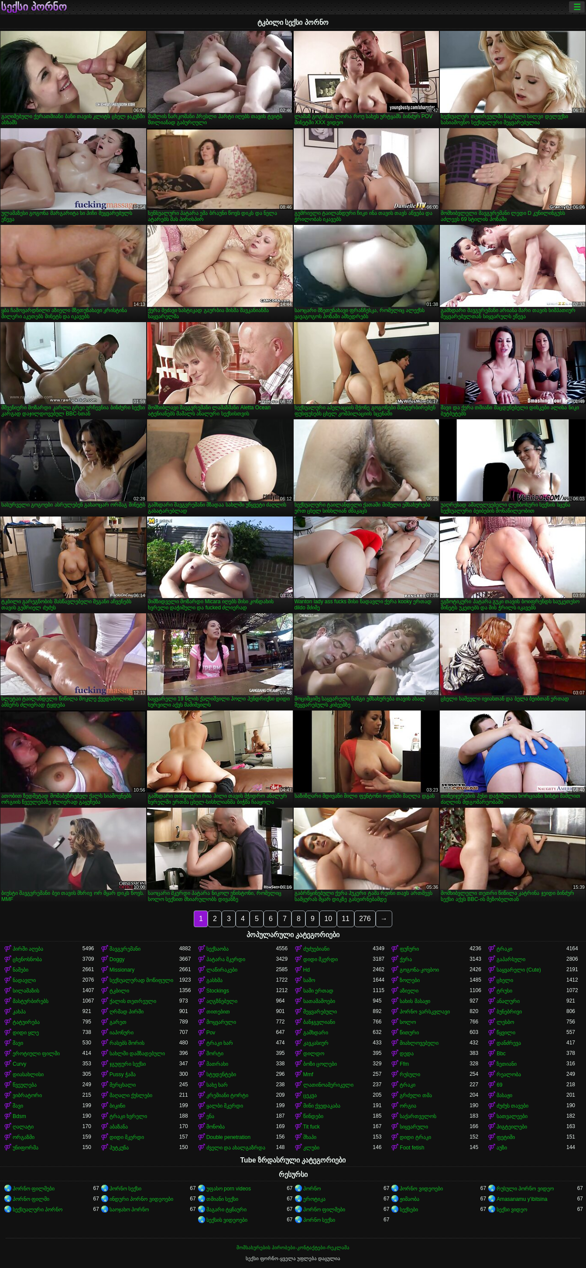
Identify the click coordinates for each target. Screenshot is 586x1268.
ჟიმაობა (409, 1199)
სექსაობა (217, 949)
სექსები (409, 1210)
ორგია (408, 1106)
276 (365, 918)
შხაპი (309, 1137)
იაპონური (122, 1033)
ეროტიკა (314, 1199)
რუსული (410, 1074)
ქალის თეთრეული (133, 1001)
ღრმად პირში (127, 1012)
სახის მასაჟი (415, 1001)
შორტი (214, 1053)
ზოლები (410, 980)
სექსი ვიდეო (512, 1210)
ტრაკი (504, 949)
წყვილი (506, 1033)
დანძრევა (509, 1043)
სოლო (408, 1022)
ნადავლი (24, 980)
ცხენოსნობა (27, 959)
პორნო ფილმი (31, 1199)
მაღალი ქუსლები (131, 1095)
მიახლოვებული (419, 1043)
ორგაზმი (23, 1137)
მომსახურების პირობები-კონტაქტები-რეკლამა (292, 1247)
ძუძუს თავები (512, 1106)
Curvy (19, 1064)
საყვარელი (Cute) (519, 970)
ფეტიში (506, 1137)
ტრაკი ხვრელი (128, 1116)
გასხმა (214, 980)
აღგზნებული (221, 1001)
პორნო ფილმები (34, 1189)
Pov (211, 1033)
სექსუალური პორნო (37, 1210)
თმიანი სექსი (222, 1199)
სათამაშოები (319, 1001)
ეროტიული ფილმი (36, 1053)
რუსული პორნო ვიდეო (525, 1189)
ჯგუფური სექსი (128, 1064)
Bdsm (19, 1116)
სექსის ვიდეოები (226, 1220)
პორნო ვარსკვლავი (424, 1012)
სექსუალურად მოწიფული (141, 980)
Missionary (122, 970)
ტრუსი (504, 991)
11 (346, 918)
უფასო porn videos (228, 1189)
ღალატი (23, 1127)
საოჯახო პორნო (129, 1210)
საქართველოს (418, 1116)
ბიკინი (117, 1106)
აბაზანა (119, 1127)
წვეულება (25, 1085)
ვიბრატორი (27, 1095)
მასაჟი (504, 1095)
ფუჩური (409, 949)
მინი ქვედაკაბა (321, 1106)
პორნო (312, 1189)
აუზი (502, 1148)
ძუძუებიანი (316, 949)
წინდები (313, 1116)
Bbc (501, 1053)
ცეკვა (310, 1095)
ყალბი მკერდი (224, 1106)
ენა (210, 1116)
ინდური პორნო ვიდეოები (141, 1199)
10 (328, 918)
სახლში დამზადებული (137, 1053)
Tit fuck (311, 1127)
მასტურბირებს (30, 1001)
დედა (407, 1053)
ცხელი (505, 980)
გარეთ (118, 1022)
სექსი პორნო (34, 7)
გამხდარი (315, 1033)
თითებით (218, 1012)
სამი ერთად (318, 991)
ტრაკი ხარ (219, 1043)
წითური (409, 1033)
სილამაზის (26, 991)
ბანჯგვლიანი (319, 1022)
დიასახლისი (28, 1074)
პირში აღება (28, 949)
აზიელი (409, 991)
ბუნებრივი (509, 1012)
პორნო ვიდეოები (421, 1189)
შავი (18, 1043)
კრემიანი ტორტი (227, 1095)
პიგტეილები (512, 1127)
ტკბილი (119, 991)
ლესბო (505, 1022)
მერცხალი (123, 1085)
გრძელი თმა (416, 1095)
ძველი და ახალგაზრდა (236, 1148)
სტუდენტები (221, 1074)
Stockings (217, 991)
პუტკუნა (119, 1148)
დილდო (313, 1053)
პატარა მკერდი (225, 959)
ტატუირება (26, 1022)
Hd (306, 970)
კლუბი (311, 1148)
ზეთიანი (507, 1064)
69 (499, 1085)
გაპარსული (511, 959)
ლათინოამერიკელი (328, 1085)
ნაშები (20, 970)
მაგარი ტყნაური (226, 1210)
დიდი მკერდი (320, 959)
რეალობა (509, 1074)
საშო (309, 980)
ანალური (508, 1001)
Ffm (404, 1064)
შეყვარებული (320, 1012)
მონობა (215, 1127)
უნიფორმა (25, 1148)
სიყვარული (414, 1127)
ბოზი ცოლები (320, 1064)
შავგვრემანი (125, 949)
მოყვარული (221, 1022)
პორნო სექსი (125, 1189)
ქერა (406, 959)
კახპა (19, 1012)
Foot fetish (412, 1148)
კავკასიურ (316, 1043)
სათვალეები (512, 1116)
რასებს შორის (127, 1043)
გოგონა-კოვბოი (419, 970)
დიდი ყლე (26, 1033)
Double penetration (228, 1137)
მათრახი (217, 1064)
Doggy (117, 959)
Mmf (308, 1074)
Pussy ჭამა (123, 1074)
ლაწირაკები (221, 970)
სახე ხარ (217, 1085)
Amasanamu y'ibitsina (522, 1199)
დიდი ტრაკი (415, 1137)
